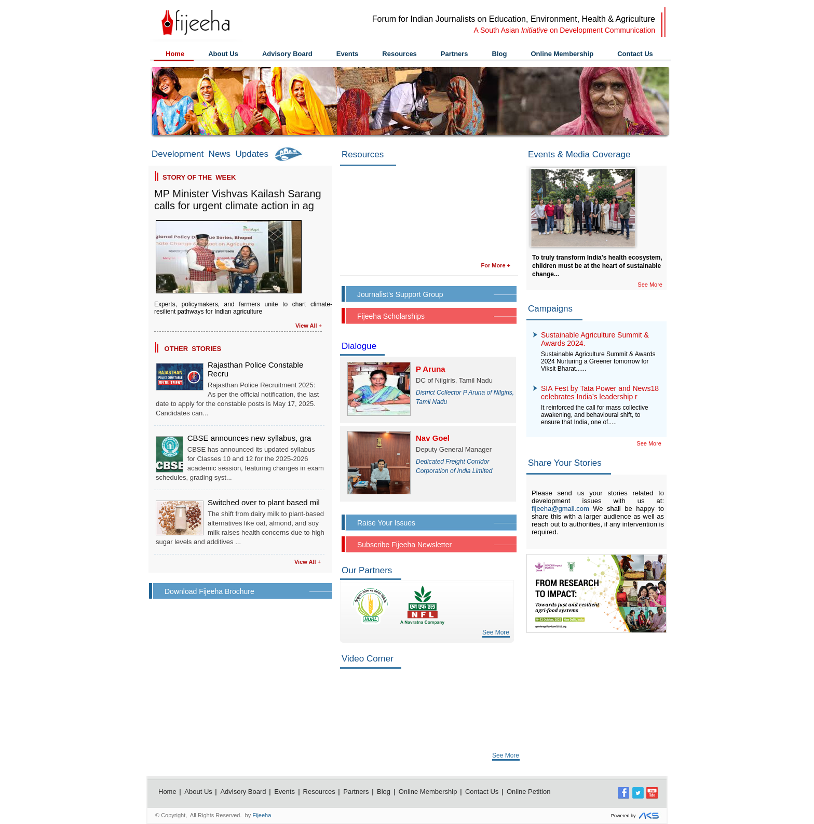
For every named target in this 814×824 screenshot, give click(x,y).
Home (175, 54)
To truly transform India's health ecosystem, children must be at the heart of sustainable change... (597, 266)
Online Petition (529, 791)
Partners (454, 54)
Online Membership (562, 54)
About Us (223, 54)
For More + (495, 265)
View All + (308, 325)
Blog (499, 54)
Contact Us (635, 54)
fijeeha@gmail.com (560, 508)
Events (347, 54)
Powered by (636, 816)
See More (495, 632)
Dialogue (359, 346)
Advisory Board (287, 54)
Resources (399, 54)
